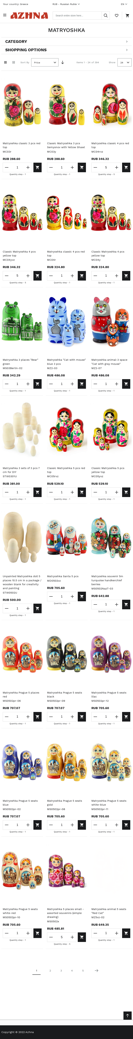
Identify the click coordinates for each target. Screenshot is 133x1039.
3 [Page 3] (61, 976)
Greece (24, 4)
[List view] (14, 61)
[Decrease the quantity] (7, 167)
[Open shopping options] (66, 49)
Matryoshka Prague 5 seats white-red (21, 916)
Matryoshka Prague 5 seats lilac (109, 699)
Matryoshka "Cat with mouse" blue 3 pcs (61, 365)
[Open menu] (5, 15)
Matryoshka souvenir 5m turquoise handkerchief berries (107, 584)
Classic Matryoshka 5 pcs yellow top (108, 474)
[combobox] (83, 15)
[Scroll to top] (127, 1015)
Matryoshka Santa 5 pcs (63, 580)
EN (124, 4)
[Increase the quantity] (27, 167)
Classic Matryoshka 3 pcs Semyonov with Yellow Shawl (64, 146)
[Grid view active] (5, 61)
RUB (67, 4)
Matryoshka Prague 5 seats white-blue (109, 807)
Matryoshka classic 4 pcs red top (110, 144)
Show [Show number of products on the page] (112, 61)
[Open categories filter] (66, 41)
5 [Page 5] (83, 976)
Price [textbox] (37, 61)
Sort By (24, 61)
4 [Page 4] (72, 976)
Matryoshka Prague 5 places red (21, 699)
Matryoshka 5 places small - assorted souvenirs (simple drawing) (66, 918)
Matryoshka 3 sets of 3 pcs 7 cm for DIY (22, 474)
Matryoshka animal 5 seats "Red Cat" (109, 916)
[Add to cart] (37, 167)
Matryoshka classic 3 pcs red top (22, 144)
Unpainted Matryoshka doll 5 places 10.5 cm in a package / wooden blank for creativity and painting (22, 587)
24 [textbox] (121, 61)
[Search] (106, 15)
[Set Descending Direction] (62, 61)
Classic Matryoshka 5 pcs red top (66, 474)
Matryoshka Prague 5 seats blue (21, 807)
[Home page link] (31, 15)
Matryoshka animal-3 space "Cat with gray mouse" (109, 365)
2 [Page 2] (50, 976)
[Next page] (96, 976)
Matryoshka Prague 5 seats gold (65, 807)
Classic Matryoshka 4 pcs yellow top (19, 257)
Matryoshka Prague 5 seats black (65, 699)
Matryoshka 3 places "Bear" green (21, 365)
